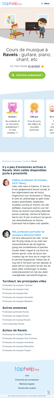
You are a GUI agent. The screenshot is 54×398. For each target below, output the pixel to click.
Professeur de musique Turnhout (17, 285)
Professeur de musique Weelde (16, 334)
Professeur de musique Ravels (16, 320)
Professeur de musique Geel (15, 289)
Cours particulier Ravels (13, 324)
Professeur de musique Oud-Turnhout (19, 338)
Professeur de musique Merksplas (18, 346)
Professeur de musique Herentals (17, 297)
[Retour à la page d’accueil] (12, 4)
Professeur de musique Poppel (16, 350)
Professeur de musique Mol (15, 293)
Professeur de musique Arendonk (17, 342)
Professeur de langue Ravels (15, 316)
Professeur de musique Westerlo (17, 301)
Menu (45, 3)
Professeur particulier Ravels (15, 312)
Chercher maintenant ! (27, 75)
